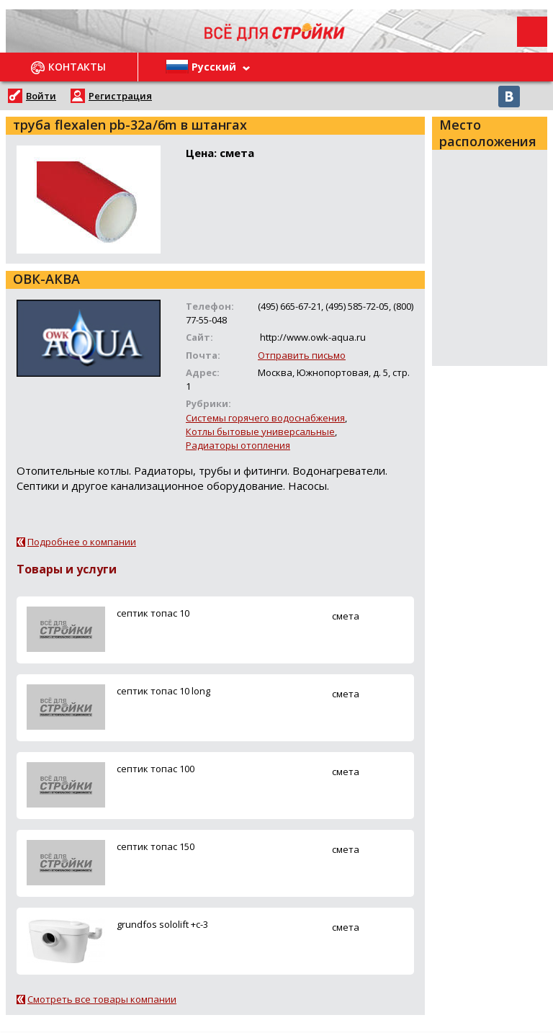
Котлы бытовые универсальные (260, 431)
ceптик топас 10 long (163, 690)
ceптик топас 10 (153, 613)
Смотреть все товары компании (101, 999)
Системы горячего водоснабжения (265, 417)
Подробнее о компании (81, 541)
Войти (41, 95)
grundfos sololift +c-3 (162, 924)
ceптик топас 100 (155, 768)
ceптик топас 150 (155, 846)
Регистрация (120, 95)
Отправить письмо (302, 355)
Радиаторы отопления (238, 445)
